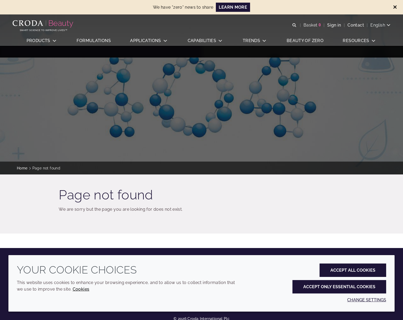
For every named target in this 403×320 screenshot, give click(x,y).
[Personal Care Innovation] (48, 25)
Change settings (366, 299)
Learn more (233, 7)
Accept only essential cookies (339, 286)
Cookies (81, 289)
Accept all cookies (352, 270)
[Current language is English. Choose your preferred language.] (376, 27)
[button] (41, 46)
